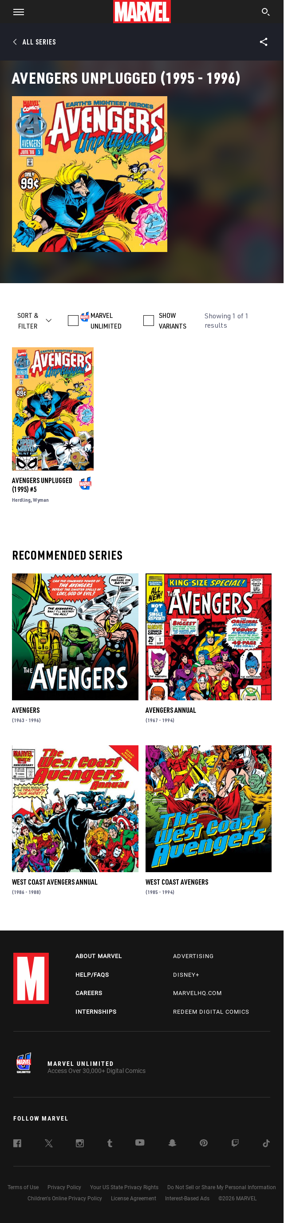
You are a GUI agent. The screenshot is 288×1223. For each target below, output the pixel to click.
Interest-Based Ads (187, 1198)
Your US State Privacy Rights (124, 1187)
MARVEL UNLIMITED (106, 320)
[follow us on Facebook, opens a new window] (17, 1144)
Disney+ (186, 974)
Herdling (21, 499)
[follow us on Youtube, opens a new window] (140, 1143)
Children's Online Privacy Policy (65, 1198)
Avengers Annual (171, 710)
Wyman (41, 499)
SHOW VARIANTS (172, 320)
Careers (89, 993)
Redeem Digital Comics (211, 1011)
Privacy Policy (64, 1187)
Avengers (25, 710)
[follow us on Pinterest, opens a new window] (204, 1143)
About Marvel (98, 956)
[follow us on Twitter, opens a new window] (49, 1144)
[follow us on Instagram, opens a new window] (80, 1144)
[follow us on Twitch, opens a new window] (235, 1144)
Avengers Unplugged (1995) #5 (42, 485)
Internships (96, 1011)
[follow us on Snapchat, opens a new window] (172, 1144)
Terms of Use (23, 1187)
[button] (15, 11)
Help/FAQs (92, 974)
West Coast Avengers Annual (55, 882)
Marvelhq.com (197, 993)
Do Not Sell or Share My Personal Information (221, 1187)
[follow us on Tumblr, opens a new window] (109, 1144)
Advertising (193, 956)
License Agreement (133, 1198)
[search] (266, 12)
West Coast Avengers (177, 882)
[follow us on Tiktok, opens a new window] (266, 1144)
